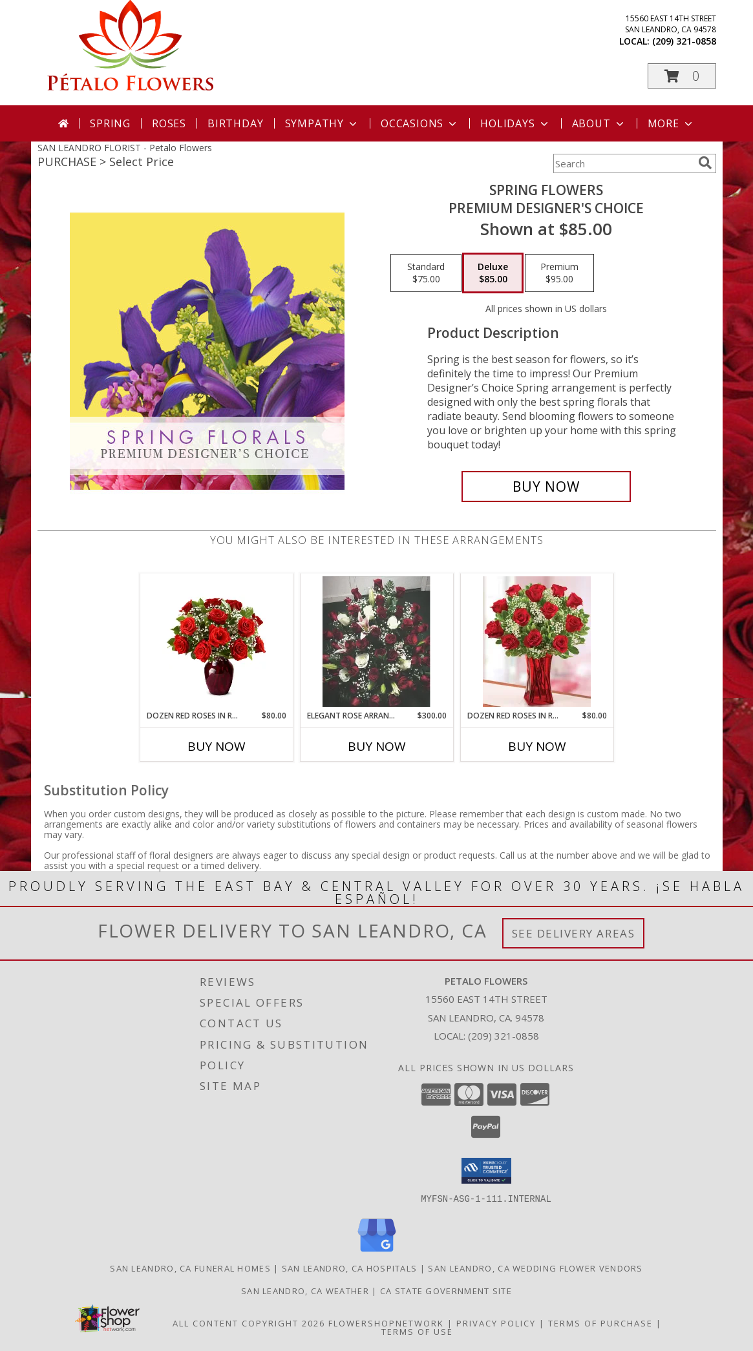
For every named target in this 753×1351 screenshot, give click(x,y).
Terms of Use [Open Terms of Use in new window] (417, 1331)
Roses (169, 123)
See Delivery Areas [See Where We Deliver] (573, 933)
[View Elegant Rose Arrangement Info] (376, 641)
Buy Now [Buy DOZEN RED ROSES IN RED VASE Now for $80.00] (216, 746)
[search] (705, 163)
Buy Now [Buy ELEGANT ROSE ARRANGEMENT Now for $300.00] (377, 746)
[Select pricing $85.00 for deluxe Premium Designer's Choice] (493, 273)
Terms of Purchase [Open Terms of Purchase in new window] (600, 1322)
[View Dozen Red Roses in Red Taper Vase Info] (537, 641)
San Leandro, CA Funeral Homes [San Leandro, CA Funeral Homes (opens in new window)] (190, 1267)
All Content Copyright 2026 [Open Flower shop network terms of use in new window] (249, 1322)
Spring (110, 123)
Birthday (235, 123)
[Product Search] (623, 163)
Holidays (515, 123)
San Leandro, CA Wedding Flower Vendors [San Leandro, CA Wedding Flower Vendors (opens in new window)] (535, 1267)
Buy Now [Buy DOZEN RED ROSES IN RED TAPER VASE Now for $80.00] (537, 746)
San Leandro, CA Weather (305, 1290)
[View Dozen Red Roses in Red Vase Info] (216, 641)
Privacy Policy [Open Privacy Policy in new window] (496, 1322)
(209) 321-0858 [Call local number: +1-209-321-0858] (684, 41)
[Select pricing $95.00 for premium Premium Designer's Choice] (559, 273)
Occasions (420, 123)
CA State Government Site (446, 1290)
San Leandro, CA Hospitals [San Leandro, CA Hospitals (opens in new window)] (350, 1267)
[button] (682, 76)
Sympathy (322, 123)
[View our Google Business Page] (377, 1252)
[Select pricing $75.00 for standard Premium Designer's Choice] (426, 273)
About (599, 123)
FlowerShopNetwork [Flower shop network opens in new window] (386, 1322)
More (671, 123)
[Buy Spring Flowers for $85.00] (546, 486)
